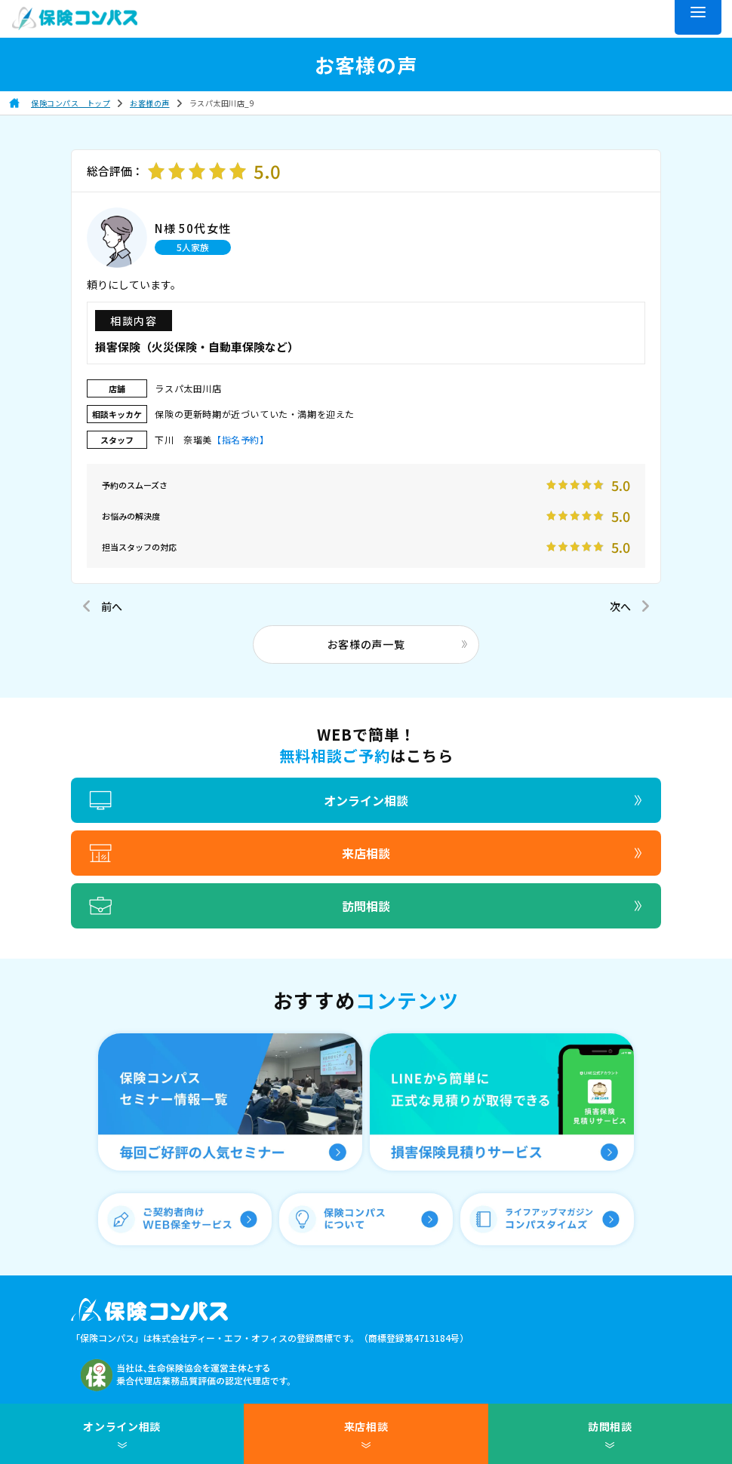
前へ (111, 606)
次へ (620, 606)
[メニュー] (698, 17)
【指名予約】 (240, 439)
